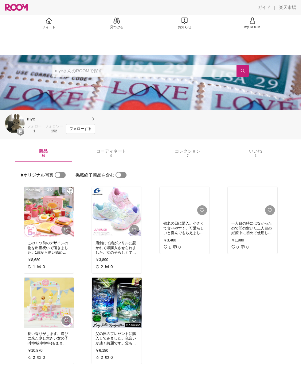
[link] (49, 212)
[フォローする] (80, 129)
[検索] (243, 71)
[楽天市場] (287, 7)
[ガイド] (264, 7)
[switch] (60, 175)
